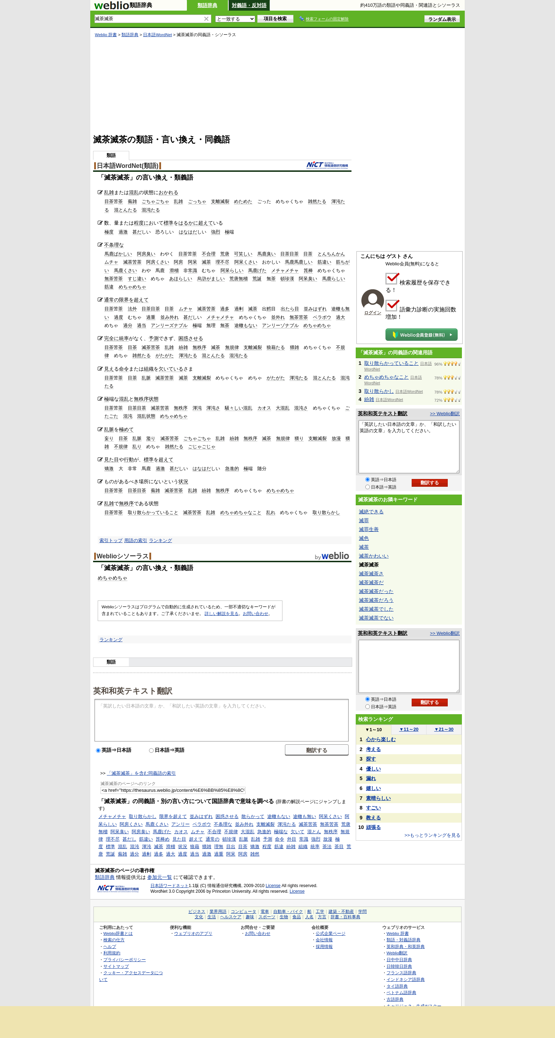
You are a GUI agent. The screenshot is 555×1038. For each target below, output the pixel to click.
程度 (266, 846)
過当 (141, 325)
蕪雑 (132, 201)
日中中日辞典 (399, 959)
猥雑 (294, 347)
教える (373, 817)
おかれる (168, 192)
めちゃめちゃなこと (241, 512)
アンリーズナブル (169, 325)
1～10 (373, 729)
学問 (362, 911)
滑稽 (174, 270)
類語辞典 (207, 5)
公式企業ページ (330, 933)
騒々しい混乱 (238, 408)
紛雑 (183, 347)
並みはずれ (315, 308)
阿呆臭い (308, 278)
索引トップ (110, 540)
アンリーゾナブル (280, 325)
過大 (340, 317)
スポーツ (266, 917)
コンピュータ (243, 911)
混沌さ (301, 408)
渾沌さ (213, 408)
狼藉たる (276, 347)
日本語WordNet (157, 35)
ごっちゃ (197, 201)
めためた (243, 201)
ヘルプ (109, 946)
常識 (192, 270)
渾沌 (197, 408)
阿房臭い (146, 253)
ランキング (160, 540)
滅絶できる (371, 511)
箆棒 (308, 270)
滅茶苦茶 (132, 262)
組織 (149, 369)
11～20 (409, 729)
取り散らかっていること (153, 512)
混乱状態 (146, 416)
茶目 (339, 846)
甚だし (129, 839)
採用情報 (324, 946)
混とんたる (125, 210)
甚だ (137, 232)
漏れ (371, 778)
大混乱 (283, 408)
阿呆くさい (245, 262)
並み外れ (169, 317)
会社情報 (324, 939)
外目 (291, 839)
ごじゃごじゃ (202, 446)
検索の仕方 (114, 939)
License (273, 885)
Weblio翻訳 (397, 952)
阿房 (178, 262)
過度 (118, 317)
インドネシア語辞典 (406, 979)
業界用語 (218, 911)
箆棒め (163, 839)
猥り (299, 438)
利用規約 (111, 952)
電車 (265, 911)
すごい (373, 808)
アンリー (180, 824)
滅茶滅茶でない (376, 618)
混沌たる (151, 210)
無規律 (232, 347)
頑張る (373, 827)
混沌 (127, 416)
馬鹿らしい (333, 278)
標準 (168, 223)
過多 (224, 308)
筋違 (109, 286)
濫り (150, 438)
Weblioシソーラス (123, 556)
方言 (322, 917)
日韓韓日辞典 (399, 966)
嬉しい (373, 788)
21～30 (444, 729)
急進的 (232, 468)
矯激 (109, 468)
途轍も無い (304, 816)
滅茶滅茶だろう (376, 600)
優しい (373, 769)
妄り (109, 438)
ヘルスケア (230, 917)
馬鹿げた (257, 270)
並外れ (278, 317)
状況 (183, 481)
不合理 (209, 253)
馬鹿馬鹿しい (299, 262)
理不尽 (222, 262)
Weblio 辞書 (106, 35)
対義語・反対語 (249, 5)
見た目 (111, 459)
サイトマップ (116, 966)
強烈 (215, 232)
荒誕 (257, 278)
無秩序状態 (146, 399)
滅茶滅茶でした (376, 609)
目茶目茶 (289, 253)
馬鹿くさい (125, 270)
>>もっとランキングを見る (432, 835)
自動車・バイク (288, 911)
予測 (154, 338)
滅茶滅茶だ (371, 582)
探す (371, 759)
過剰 (239, 308)
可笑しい (243, 253)
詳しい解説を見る (222, 613)
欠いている (171, 369)
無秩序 (199, 347)
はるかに (188, 223)
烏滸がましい (211, 278)
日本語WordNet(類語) (128, 165)
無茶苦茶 (113, 278)
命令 (124, 369)
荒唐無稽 (238, 278)
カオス (264, 408)
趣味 (250, 917)
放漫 (336, 438)
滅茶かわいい (374, 556)
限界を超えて (134, 300)
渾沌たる (188, 355)
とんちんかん (331, 253)
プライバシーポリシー (124, 959)
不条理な (114, 245)
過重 (150, 317)
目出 (230, 846)
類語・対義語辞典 (403, 939)
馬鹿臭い (266, 253)
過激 (123, 232)
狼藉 (194, 846)
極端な (281, 831)
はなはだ (188, 232)
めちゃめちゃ (132, 286)
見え (109, 369)
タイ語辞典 (397, 986)
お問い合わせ (255, 613)
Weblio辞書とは (118, 933)
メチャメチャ (285, 270)
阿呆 (192, 262)
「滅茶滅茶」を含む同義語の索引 (141, 773)
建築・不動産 (341, 911)
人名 (309, 917)
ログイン (372, 312)
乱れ (270, 512)
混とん (314, 831)
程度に (141, 223)
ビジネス (196, 911)
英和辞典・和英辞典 (406, 946)
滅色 (364, 538)
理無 (218, 846)
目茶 (109, 201)
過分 (127, 325)
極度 (109, 232)
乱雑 (109, 192)
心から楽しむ (381, 739)
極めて (126, 429)
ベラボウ (322, 317)
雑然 (254, 854)
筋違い (324, 262)
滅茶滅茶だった (376, 591)
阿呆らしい (232, 270)
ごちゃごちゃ (155, 201)
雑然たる (317, 201)
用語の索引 (135, 540)
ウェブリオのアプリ (193, 933)
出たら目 (290, 308)
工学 (320, 911)
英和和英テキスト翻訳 (132, 690)
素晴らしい (378, 798)
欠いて (297, 831)
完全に (111, 338)
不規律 (121, 446)
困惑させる (190, 338)
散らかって (252, 816)
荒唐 (224, 253)
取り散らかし (326, 512)
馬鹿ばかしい (118, 253)
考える (373, 749)
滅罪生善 (369, 529)
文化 (199, 917)
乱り (137, 446)
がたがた (164, 355)
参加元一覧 (159, 877)
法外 (132, 308)
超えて (205, 223)
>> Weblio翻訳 (445, 413)
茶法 (327, 846)
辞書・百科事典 (345, 917)
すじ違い (137, 278)
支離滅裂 (220, 201)
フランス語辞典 (401, 972)
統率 (124, 338)
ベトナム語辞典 (401, 992)
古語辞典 (395, 999)
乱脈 (146, 377)
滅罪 (364, 520)
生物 (284, 917)
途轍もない (245, 325)
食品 (296, 917)
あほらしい (180, 278)
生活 (211, 917)
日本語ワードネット (169, 885)
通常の (111, 300)
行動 (129, 459)
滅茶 (206, 262)
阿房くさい (157, 262)
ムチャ (111, 262)
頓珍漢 (287, 278)
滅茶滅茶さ (371, 573)
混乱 (134, 192)
